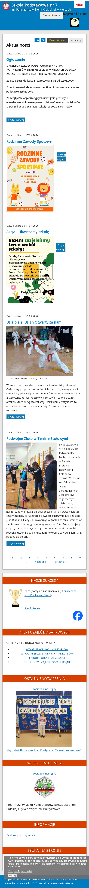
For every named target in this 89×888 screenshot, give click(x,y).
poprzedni (39, 689)
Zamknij (12, 875)
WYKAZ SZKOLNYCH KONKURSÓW (47, 649)
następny (50, 689)
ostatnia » (61, 561)
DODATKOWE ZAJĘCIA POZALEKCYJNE (47, 662)
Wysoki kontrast (57, 40)
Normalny (75, 40)
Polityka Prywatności (20, 871)
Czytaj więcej (16, 120)
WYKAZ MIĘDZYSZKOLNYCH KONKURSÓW (47, 653)
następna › (41, 561)
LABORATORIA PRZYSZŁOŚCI (47, 657)
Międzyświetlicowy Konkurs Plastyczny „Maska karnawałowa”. (43, 750)
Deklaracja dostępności (20, 835)
